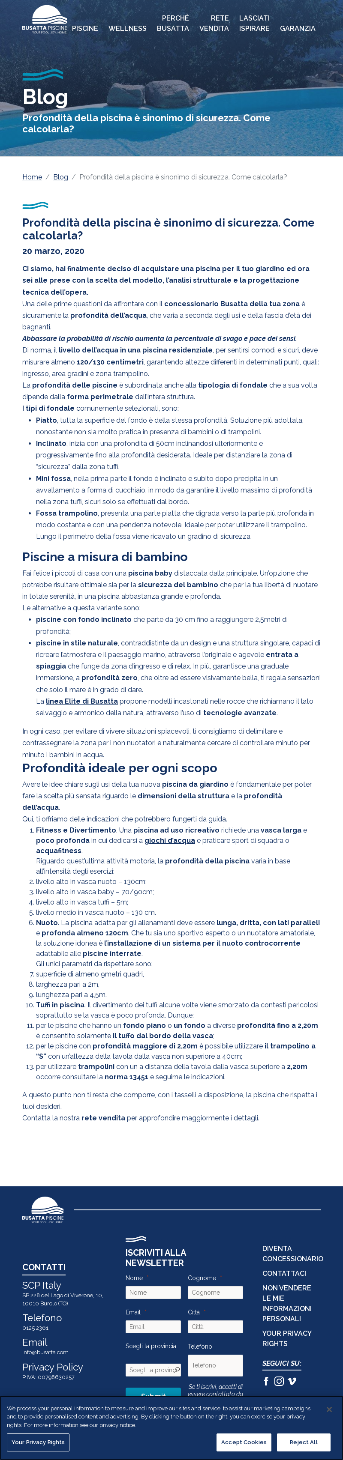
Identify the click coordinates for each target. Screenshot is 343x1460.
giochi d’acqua (169, 840)
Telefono (200, 1346)
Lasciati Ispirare (254, 23)
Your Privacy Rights (38, 1442)
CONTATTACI (284, 1273)
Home (32, 177)
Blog (60, 177)
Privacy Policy (52, 1367)
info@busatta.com (45, 1352)
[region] (171, 1428)
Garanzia (298, 28)
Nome (134, 1278)
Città (194, 1312)
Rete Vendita (214, 23)
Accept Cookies (244, 1442)
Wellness (127, 28)
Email (133, 1312)
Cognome (202, 1278)
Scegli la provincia (151, 1346)
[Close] (329, 1409)
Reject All (303, 1442)
